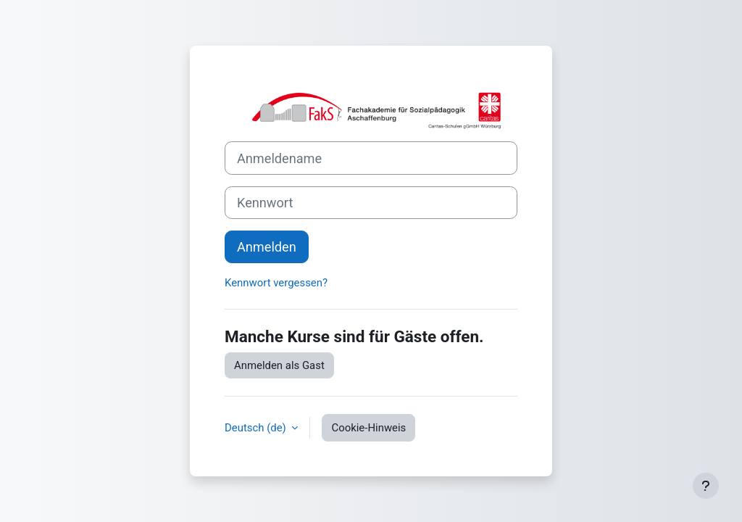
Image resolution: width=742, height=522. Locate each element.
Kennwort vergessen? (276, 282)
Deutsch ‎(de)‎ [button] (256, 427)
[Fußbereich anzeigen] (706, 486)
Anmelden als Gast (279, 365)
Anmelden (266, 246)
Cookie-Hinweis (368, 427)
